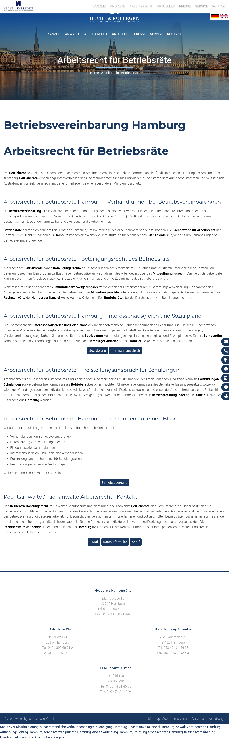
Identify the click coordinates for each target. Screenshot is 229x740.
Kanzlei (54, 34)
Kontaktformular (115, 542)
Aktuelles (121, 34)
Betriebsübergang (114, 482)
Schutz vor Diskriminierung (19, 727)
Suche (166, 719)
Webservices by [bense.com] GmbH (30, 719)
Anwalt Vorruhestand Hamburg (198, 727)
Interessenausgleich (125, 350)
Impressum (181, 719)
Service (156, 34)
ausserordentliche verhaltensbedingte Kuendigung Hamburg (83, 727)
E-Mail (94, 542)
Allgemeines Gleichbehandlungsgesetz (43, 737)
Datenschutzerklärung (208, 719)
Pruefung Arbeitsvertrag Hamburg (158, 732)
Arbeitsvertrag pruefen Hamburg (67, 732)
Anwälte (72, 34)
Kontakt (174, 34)
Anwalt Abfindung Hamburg (112, 732)
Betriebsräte (130, 73)
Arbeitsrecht (96, 34)
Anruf (136, 542)
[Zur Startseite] (114, 21)
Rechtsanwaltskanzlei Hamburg (151, 727)
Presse (140, 34)
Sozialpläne (97, 350)
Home (94, 73)
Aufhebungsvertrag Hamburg (21, 732)
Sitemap (154, 719)
